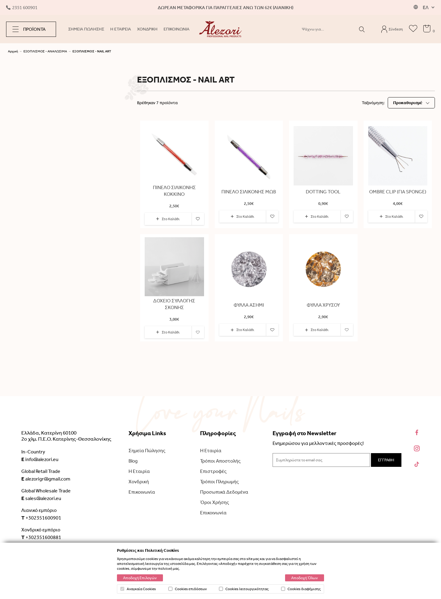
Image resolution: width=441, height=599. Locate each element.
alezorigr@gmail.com (45, 479)
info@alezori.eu (39, 459)
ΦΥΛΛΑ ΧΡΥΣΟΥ (323, 305)
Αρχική (13, 51)
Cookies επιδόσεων (187, 589)
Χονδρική (139, 481)
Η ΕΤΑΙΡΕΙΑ (120, 29)
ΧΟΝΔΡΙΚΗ (147, 29)
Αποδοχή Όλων (304, 578)
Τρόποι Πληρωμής (219, 481)
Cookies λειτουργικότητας (244, 589)
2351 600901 (21, 7)
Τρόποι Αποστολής (220, 461)
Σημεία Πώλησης (147, 450)
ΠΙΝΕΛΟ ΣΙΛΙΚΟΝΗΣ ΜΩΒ (248, 192)
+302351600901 (41, 518)
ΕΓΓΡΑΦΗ (386, 460)
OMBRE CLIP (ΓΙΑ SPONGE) (397, 192)
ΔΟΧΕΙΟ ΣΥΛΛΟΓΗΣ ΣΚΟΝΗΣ (174, 304)
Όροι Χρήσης (214, 502)
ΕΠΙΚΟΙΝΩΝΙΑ (176, 29)
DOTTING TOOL (323, 192)
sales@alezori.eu (41, 498)
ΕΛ (426, 7)
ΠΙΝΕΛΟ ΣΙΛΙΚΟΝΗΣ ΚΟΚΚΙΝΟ (174, 191)
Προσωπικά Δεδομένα (224, 492)
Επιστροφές (213, 471)
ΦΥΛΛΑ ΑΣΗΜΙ (249, 305)
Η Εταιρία (139, 471)
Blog (133, 461)
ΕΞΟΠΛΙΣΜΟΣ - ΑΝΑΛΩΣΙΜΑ (45, 51)
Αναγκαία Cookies (138, 589)
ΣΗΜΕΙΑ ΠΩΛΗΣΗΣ (86, 29)
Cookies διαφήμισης (301, 589)
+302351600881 (41, 537)
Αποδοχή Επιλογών (140, 578)
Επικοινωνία (142, 492)
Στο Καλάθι (168, 219)
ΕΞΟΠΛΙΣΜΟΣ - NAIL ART (91, 51)
